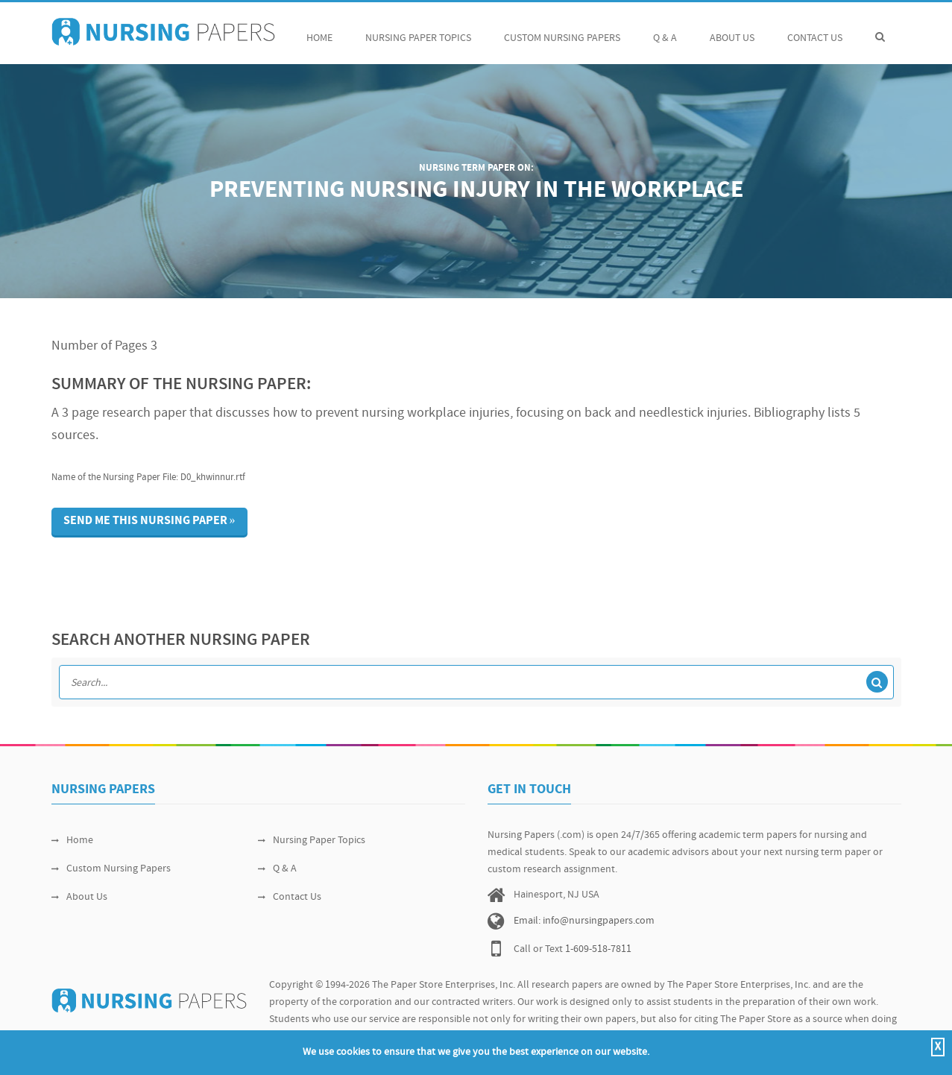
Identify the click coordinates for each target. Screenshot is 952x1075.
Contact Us (814, 30)
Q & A (665, 30)
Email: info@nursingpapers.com (584, 921)
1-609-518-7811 (598, 949)
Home (319, 30)
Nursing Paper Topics (418, 30)
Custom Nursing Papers (562, 30)
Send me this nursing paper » (149, 521)
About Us (732, 30)
